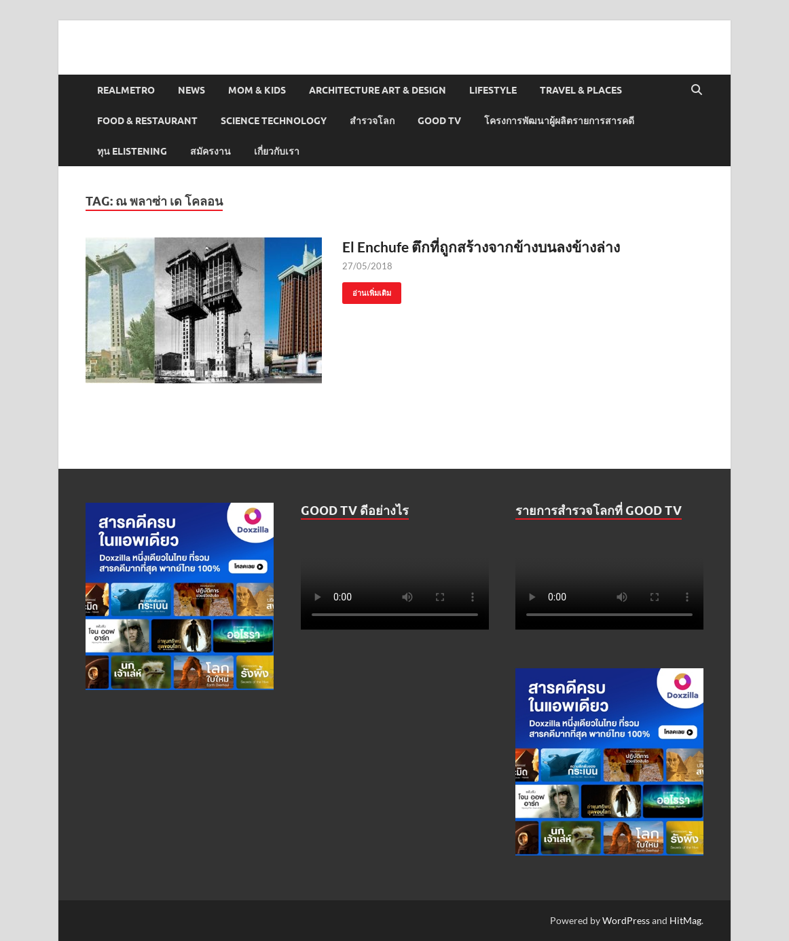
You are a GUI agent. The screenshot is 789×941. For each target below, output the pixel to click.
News (191, 90)
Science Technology (274, 120)
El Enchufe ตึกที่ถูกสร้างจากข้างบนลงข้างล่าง (481, 246)
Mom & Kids (257, 90)
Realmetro (126, 90)
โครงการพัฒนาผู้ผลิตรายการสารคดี (559, 120)
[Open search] (696, 90)
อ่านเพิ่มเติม (366, 290)
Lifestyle (493, 90)
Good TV (439, 120)
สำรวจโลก (372, 120)
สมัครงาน (210, 151)
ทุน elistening (132, 151)
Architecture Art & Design (377, 90)
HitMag (685, 920)
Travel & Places (581, 90)
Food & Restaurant (147, 120)
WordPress (626, 920)
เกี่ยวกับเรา (276, 151)
